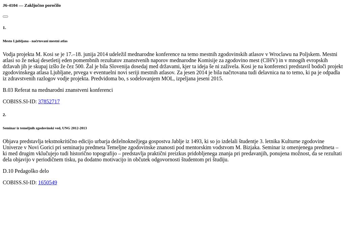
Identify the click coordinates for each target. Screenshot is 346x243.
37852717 (49, 101)
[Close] (5, 17)
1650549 (47, 182)
